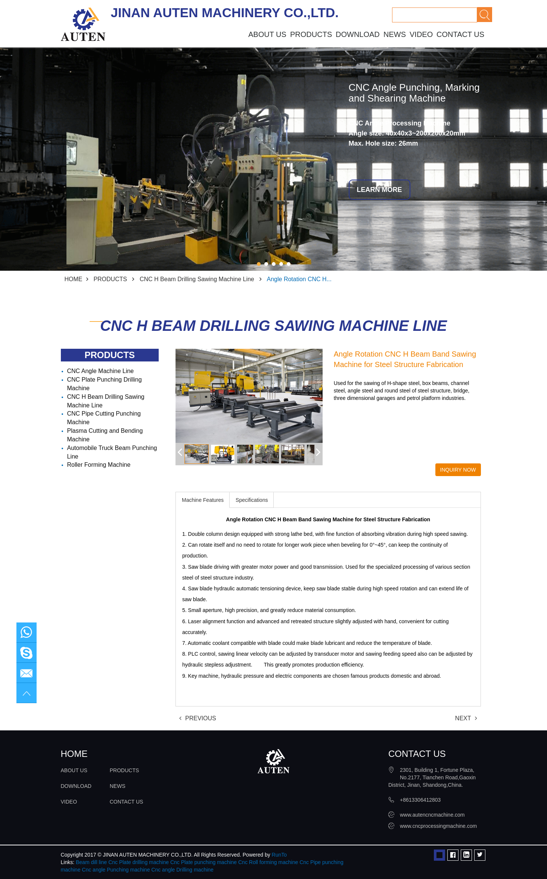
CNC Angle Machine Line (100, 371)
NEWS (394, 34)
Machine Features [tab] (203, 500)
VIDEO (421, 34)
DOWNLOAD (358, 34)
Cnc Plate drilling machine (138, 862)
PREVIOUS (197, 718)
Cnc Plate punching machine (203, 862)
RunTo (279, 855)
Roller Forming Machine (99, 465)
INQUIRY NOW (458, 470)
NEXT (466, 718)
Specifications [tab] (252, 500)
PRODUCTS (311, 34)
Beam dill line (91, 862)
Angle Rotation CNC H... (299, 279)
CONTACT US (460, 34)
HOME (74, 279)
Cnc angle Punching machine (116, 870)
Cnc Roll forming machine (268, 862)
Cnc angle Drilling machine (182, 870)
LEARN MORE (379, 189)
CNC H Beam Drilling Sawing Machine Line (197, 279)
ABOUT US (267, 34)
